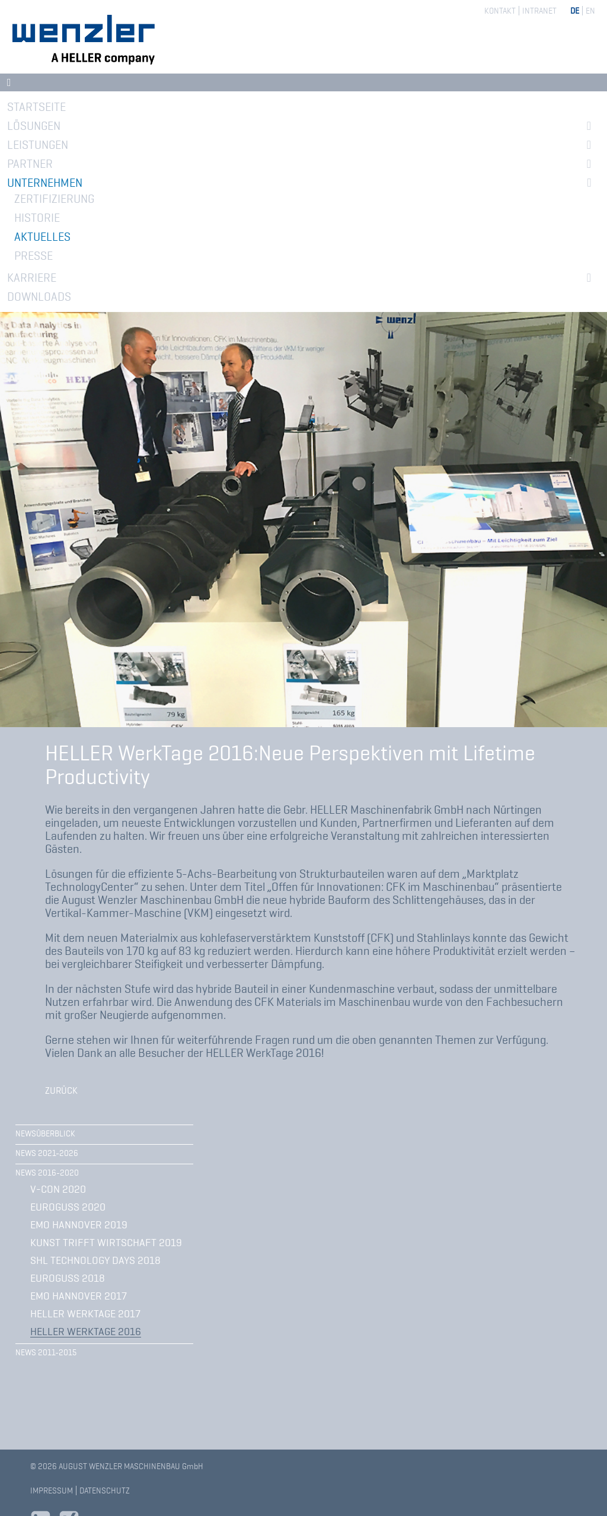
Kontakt (500, 10)
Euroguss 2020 (68, 1207)
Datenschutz (104, 1490)
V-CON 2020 (58, 1189)
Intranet (539, 10)
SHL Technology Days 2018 (95, 1260)
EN (590, 10)
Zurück (61, 1090)
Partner (30, 163)
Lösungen (33, 125)
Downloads (39, 296)
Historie (37, 217)
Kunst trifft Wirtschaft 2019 (106, 1243)
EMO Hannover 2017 (78, 1296)
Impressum (51, 1490)
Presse (33, 255)
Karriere (31, 277)
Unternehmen (44, 182)
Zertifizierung (54, 198)
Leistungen (37, 144)
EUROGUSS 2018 (67, 1278)
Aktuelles (42, 236)
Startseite (36, 106)
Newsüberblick (45, 1133)
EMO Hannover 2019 (78, 1225)
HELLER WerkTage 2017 (85, 1314)
